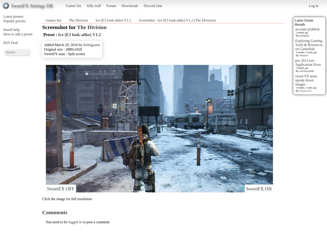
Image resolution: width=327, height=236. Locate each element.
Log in (313, 6)
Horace (304, 55)
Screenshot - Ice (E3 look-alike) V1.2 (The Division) (177, 20)
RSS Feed (10, 43)
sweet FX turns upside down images (306, 80)
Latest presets (13, 16)
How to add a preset (17, 34)
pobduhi (304, 35)
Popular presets (14, 21)
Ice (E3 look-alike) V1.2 (113, 20)
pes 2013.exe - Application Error (308, 62)
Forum (111, 6)
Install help (11, 30)
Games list (73, 6)
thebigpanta (91, 45)
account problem (307, 29)
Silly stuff (94, 6)
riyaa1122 (305, 90)
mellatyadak (307, 71)
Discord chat (153, 6)
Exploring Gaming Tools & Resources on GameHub (309, 45)
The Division (78, 20)
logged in (75, 222)
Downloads (129, 6)
